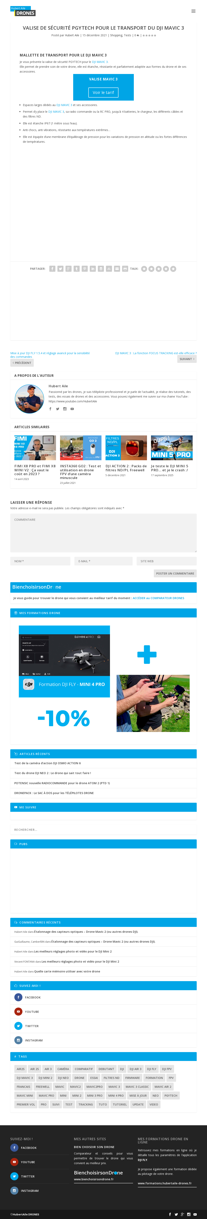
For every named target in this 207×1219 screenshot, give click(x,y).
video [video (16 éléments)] (154, 1104)
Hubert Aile (72, 35)
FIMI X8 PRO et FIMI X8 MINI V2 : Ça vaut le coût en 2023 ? (35, 470)
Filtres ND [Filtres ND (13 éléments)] (111, 1078)
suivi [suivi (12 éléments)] (55, 1104)
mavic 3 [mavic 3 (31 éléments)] (114, 1087)
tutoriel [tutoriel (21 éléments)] (120, 1104)
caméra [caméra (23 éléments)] (63, 1069)
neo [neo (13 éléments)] (156, 1095)
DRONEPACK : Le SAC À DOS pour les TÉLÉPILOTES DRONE (54, 793)
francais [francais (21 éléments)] (23, 1087)
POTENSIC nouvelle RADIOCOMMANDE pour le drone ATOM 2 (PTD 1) (62, 783)
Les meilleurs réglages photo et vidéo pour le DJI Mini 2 (73, 951)
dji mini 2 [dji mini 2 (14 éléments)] (45, 1078)
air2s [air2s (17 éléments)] (20, 1069)
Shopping (116, 35)
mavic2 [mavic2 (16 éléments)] (75, 1087)
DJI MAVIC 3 (100, 62)
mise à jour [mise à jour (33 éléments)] (138, 1095)
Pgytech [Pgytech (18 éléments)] (171, 1095)
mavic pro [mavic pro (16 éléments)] (46, 1095)
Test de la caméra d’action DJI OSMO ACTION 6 (47, 763)
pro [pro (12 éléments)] (43, 1104)
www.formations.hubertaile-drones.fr (165, 1183)
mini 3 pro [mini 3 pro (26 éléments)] (94, 1095)
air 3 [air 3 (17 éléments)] (48, 1069)
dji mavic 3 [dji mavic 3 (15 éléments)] (25, 1078)
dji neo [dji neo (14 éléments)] (63, 1078)
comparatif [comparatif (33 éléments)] (84, 1069)
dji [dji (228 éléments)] (122, 1069)
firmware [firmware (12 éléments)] (132, 1078)
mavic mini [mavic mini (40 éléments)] (25, 1095)
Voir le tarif (103, 92)
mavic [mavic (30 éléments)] (59, 1087)
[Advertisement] (103, 312)
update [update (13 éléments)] (138, 1104)
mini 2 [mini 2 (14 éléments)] (76, 1095)
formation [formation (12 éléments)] (154, 1078)
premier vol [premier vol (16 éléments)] (26, 1104)
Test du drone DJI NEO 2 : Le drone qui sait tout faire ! (52, 773)
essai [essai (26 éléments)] (94, 1078)
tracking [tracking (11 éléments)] (85, 1104)
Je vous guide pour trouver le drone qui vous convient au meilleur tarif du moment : (98, 598)
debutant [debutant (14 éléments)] (106, 1069)
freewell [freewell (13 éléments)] (43, 1087)
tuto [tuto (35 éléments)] (103, 1104)
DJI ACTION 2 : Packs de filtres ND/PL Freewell (126, 468)
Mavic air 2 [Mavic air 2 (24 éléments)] (163, 1087)
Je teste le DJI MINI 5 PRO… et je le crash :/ (169, 468)
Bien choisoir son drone (94, 1147)
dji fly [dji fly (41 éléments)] (151, 1069)
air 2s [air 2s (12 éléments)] (34, 1069)
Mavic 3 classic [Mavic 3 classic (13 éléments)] (137, 1087)
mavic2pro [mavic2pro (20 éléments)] (95, 1087)
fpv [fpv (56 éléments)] (171, 1078)
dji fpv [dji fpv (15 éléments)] (167, 1069)
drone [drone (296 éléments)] (79, 1078)
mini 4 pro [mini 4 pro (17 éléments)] (116, 1095)
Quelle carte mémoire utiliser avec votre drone (67, 971)
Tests (127, 35)
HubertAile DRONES (26, 1214)
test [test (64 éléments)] (69, 1104)
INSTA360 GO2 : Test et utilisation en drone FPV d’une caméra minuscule (80, 472)
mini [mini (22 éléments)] (63, 1095)
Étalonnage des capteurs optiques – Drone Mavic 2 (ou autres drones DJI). (86, 932)
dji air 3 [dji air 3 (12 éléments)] (135, 1069)
